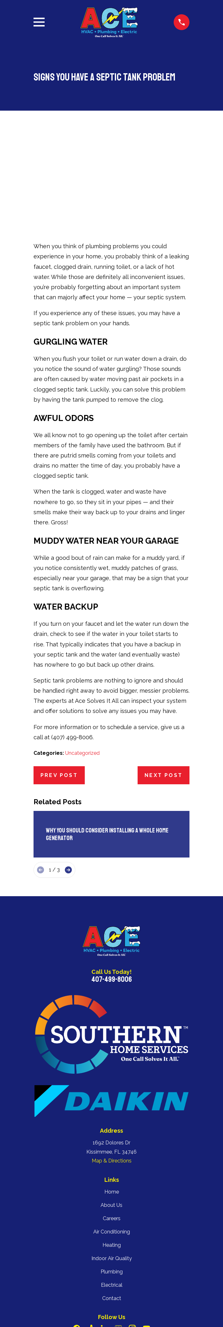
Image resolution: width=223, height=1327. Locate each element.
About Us (111, 1112)
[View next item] (68, 777)
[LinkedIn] (104, 1235)
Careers (112, 1126)
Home (111, 1099)
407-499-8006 (111, 886)
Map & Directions (112, 1068)
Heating (111, 1152)
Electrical (111, 1192)
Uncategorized (82, 660)
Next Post (164, 682)
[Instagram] (132, 1235)
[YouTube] (146, 1235)
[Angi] (90, 1235)
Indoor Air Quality (111, 1165)
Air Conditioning (111, 1139)
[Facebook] (76, 1235)
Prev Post (59, 682)
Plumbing (112, 1179)
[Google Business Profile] (118, 1235)
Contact (111, 1205)
